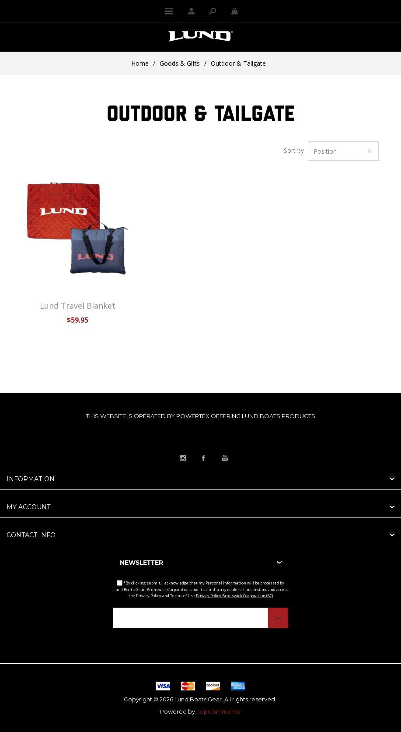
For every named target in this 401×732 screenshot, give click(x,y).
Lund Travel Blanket (77, 305)
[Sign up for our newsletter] (200, 618)
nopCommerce (218, 711)
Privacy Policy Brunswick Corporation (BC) (234, 595)
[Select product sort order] (343, 151)
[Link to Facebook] (203, 458)
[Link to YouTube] (224, 458)
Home (140, 63)
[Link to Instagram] (182, 458)
